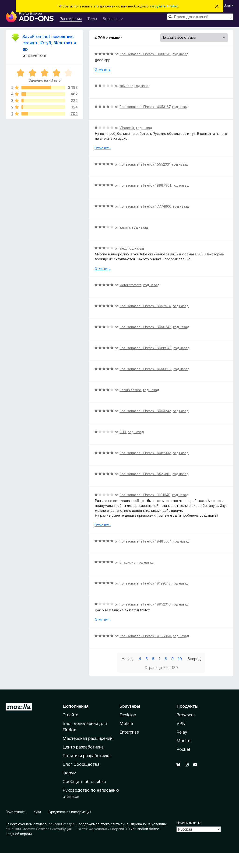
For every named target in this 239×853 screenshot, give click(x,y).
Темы (92, 18)
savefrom (37, 55)
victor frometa (130, 285)
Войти (228, 5)
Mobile (126, 723)
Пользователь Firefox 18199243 (145, 583)
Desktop (128, 714)
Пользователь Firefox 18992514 (145, 306)
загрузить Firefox (164, 6)
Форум (69, 772)
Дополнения (75, 706)
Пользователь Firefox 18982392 (145, 453)
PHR (123, 432)
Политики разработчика (87, 755)
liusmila (125, 227)
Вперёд (194, 658)
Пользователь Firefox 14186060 (145, 636)
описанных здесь (63, 824)
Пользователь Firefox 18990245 (145, 327)
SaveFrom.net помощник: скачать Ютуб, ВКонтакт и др (49, 43)
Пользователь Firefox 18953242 (145, 411)
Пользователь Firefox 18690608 (146, 369)
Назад (127, 658)
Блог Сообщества (81, 764)
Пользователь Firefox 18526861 (145, 474)
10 (180, 658)
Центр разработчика (83, 747)
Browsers (185, 714)
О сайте (70, 714)
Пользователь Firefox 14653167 (145, 107)
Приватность (16, 812)
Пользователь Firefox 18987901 (145, 185)
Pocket (183, 749)
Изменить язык (188, 823)
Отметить (103, 69)
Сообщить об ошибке (84, 781)
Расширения (71, 18)
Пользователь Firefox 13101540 (145, 495)
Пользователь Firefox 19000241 (145, 54)
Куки (37, 812)
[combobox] (200, 17)
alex (123, 248)
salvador (126, 86)
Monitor (184, 740)
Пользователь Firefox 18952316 (145, 604)
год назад (180, 54)
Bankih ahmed (130, 390)
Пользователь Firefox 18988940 (146, 348)
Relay (181, 732)
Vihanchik (127, 128)
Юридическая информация (69, 812)
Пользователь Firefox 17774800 (145, 206)
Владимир (128, 562)
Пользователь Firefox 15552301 (145, 164)
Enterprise (129, 732)
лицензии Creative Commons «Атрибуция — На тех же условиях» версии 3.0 (68, 829)
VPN (180, 723)
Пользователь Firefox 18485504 (146, 541)
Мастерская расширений (87, 738)
